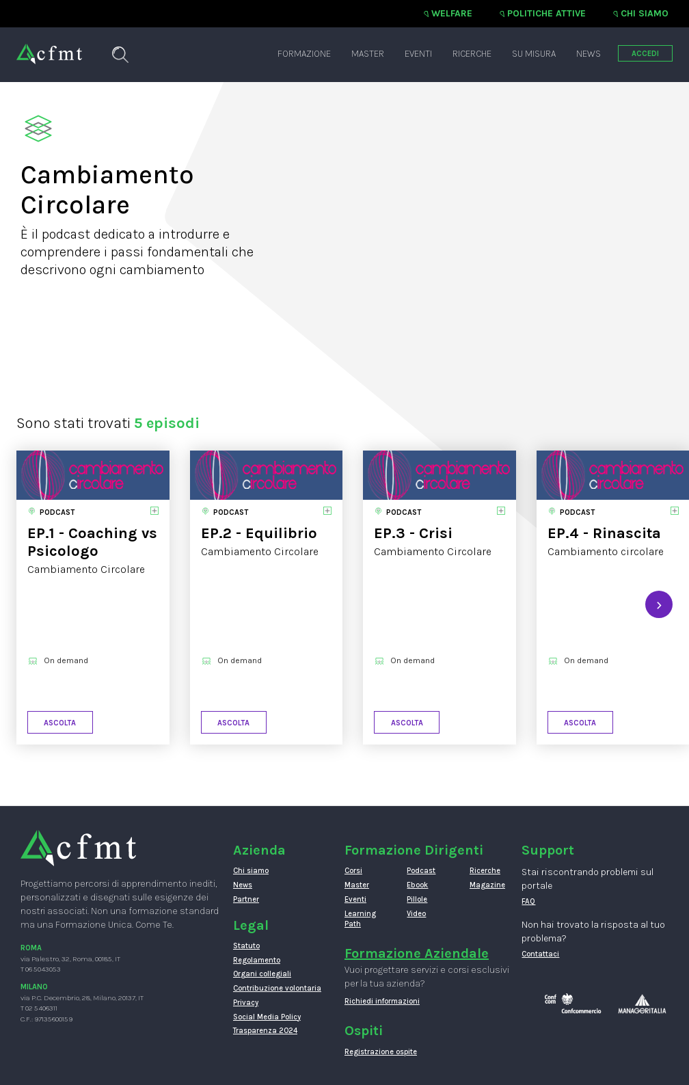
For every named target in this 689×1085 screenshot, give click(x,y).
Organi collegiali (262, 973)
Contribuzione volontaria (277, 988)
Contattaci (540, 954)
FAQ (528, 901)
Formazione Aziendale (416, 953)
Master (367, 53)
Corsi (353, 870)
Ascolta (60, 723)
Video (416, 913)
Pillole (417, 899)
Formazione (304, 53)
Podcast (421, 870)
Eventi (418, 53)
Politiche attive (546, 13)
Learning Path (360, 919)
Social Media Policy (267, 1017)
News (588, 53)
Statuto (246, 945)
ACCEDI (645, 53)
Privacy (245, 1002)
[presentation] (659, 604)
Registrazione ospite (380, 1051)
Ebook (417, 885)
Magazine (487, 885)
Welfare (451, 13)
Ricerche (471, 53)
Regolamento (256, 960)
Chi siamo (644, 13)
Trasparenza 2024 (265, 1030)
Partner (246, 899)
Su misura (534, 53)
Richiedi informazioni (382, 1001)
